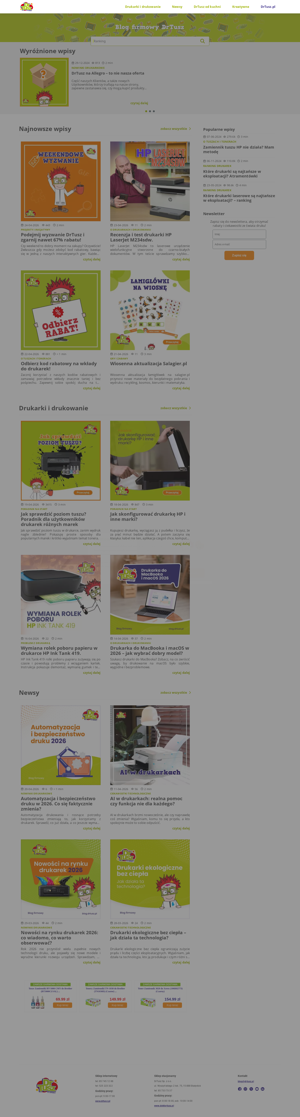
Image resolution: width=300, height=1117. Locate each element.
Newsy (177, 7)
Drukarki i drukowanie (143, 7)
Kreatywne (240, 7)
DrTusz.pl (268, 7)
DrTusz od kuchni (207, 7)
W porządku (191, 573)
